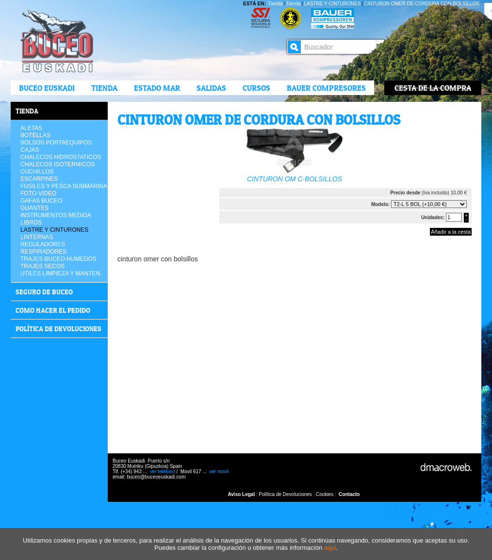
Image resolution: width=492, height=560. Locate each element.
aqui (330, 547)
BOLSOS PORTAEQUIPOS (56, 142)
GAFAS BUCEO (41, 200)
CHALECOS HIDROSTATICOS (60, 157)
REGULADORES (42, 244)
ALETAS (31, 128)
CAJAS (29, 149)
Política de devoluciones (58, 328)
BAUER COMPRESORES (326, 88)
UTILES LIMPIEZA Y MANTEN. (61, 273)
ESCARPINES (39, 179)
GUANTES (34, 208)
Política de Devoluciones (285, 494)
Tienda (104, 88)
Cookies (324, 494)
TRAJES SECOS (42, 266)
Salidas (211, 88)
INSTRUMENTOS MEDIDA (55, 215)
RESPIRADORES (43, 251)
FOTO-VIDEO (38, 193)
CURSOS (256, 88)
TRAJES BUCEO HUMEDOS (58, 259)
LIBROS (31, 222)
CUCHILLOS (37, 171)
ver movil (219, 471)
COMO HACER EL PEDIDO (53, 310)
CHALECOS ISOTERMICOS (57, 164)
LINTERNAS (36, 237)
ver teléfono (162, 471)
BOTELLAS (35, 135)
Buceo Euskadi (47, 88)
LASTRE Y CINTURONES (332, 3)
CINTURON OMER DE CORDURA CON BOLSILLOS (421, 3)
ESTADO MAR (157, 88)
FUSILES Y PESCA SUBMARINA (63, 186)
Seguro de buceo (44, 292)
